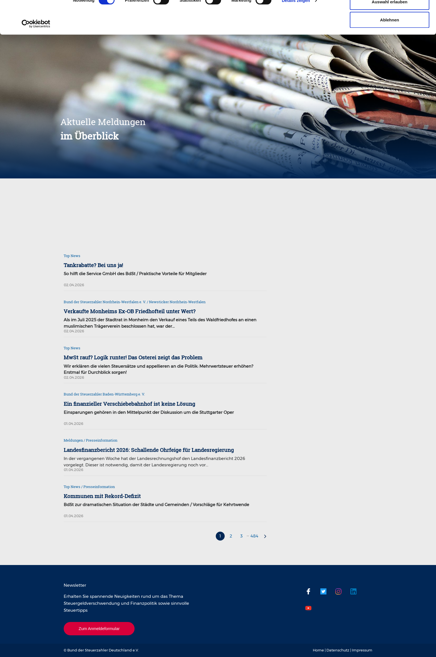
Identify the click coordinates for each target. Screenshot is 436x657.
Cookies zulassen (389, 14)
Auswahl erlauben (389, 33)
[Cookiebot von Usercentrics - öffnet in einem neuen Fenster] (36, 55)
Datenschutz (337, 650)
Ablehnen (389, 51)
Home (318, 650)
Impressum (362, 650)
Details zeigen (296, 31)
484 (254, 536)
